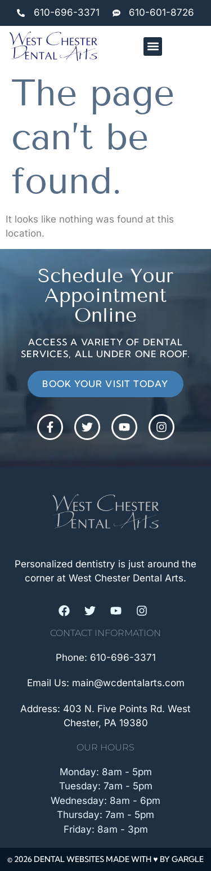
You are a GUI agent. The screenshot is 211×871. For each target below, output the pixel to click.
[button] (152, 46)
